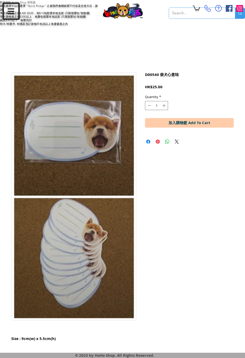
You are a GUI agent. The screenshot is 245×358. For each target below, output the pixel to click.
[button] (11, 11)
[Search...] (198, 13)
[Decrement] (149, 105)
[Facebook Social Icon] (229, 8)
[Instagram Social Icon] (239, 8)
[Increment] (165, 105)
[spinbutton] (157, 105)
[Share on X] (177, 142)
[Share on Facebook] (148, 142)
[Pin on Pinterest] (158, 142)
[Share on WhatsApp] (167, 142)
